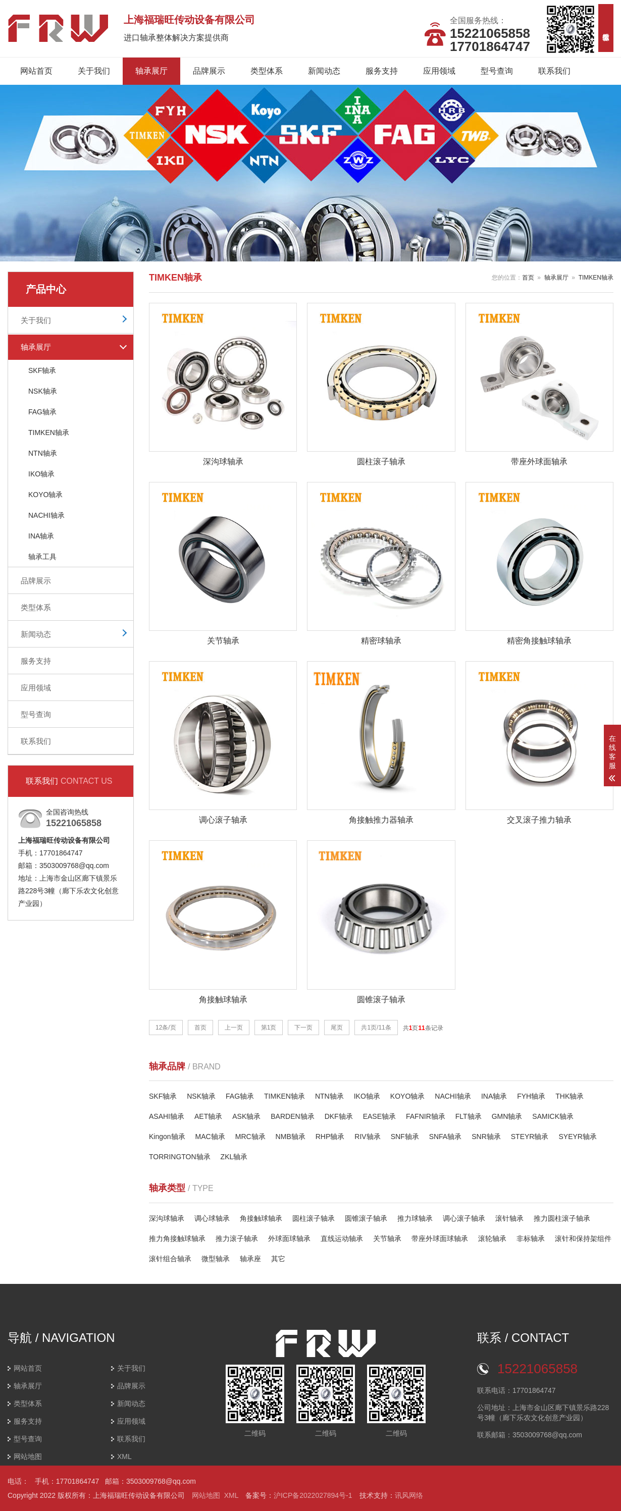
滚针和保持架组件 (583, 1238)
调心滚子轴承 (464, 1218)
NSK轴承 (42, 391)
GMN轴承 (507, 1117)
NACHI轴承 (46, 515)
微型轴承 (215, 1259)
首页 (528, 277)
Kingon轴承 (167, 1137)
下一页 (303, 1027)
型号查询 (497, 71)
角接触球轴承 (261, 1218)
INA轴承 (41, 536)
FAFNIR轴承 (425, 1117)
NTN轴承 (42, 453)
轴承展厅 (151, 71)
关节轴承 (387, 1238)
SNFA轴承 (445, 1137)
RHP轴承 (330, 1137)
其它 (278, 1259)
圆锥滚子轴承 (366, 1218)
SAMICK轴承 (553, 1117)
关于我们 (94, 71)
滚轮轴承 (492, 1238)
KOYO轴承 (45, 495)
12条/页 (166, 1027)
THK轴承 (569, 1097)
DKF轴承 (339, 1117)
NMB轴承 (290, 1137)
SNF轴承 (405, 1137)
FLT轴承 (468, 1117)
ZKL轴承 (234, 1157)
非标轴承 (530, 1238)
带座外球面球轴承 (439, 1238)
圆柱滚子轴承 (313, 1218)
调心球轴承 (212, 1218)
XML (124, 1456)
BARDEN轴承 (292, 1117)
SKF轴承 (42, 370)
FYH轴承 (531, 1097)
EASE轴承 (379, 1117)
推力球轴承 (415, 1218)
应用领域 (439, 71)
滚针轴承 (509, 1218)
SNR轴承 (486, 1137)
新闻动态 (324, 71)
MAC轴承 (210, 1137)
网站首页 (36, 71)
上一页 (234, 1027)
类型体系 (266, 71)
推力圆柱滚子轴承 (562, 1218)
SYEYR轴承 (577, 1137)
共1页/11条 (376, 1027)
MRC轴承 (250, 1137)
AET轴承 (208, 1117)
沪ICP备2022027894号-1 (313, 1495)
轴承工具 (42, 557)
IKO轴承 (41, 474)
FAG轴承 (42, 412)
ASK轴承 (246, 1117)
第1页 (269, 1027)
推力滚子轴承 (237, 1238)
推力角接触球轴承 (177, 1238)
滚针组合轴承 (170, 1259)
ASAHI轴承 (166, 1117)
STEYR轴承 (530, 1137)
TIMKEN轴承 (48, 432)
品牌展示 (209, 71)
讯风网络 (409, 1495)
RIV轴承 (367, 1137)
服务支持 (382, 71)
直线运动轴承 (342, 1238)
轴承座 (250, 1259)
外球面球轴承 (289, 1238)
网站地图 (28, 1456)
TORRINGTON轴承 (180, 1157)
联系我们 (554, 71)
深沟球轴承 (166, 1218)
